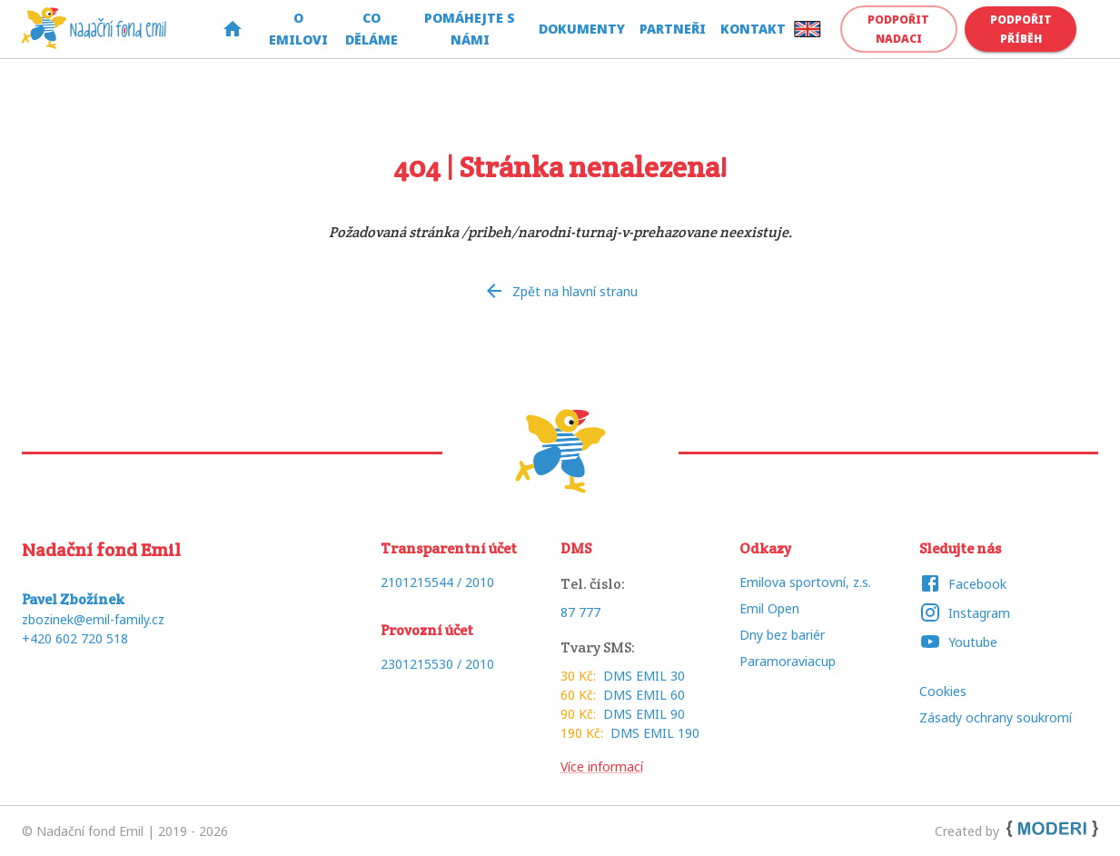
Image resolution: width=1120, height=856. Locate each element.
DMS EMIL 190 (654, 733)
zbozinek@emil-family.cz (93, 619)
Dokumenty (581, 29)
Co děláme (372, 29)
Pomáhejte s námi (470, 29)
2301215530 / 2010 (437, 663)
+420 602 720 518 (75, 638)
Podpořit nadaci (899, 29)
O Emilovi (298, 29)
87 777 (580, 612)
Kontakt (753, 29)
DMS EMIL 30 (644, 675)
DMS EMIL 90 (644, 713)
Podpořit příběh (1020, 29)
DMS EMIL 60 (644, 694)
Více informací (601, 766)
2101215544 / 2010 (437, 582)
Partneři (672, 29)
